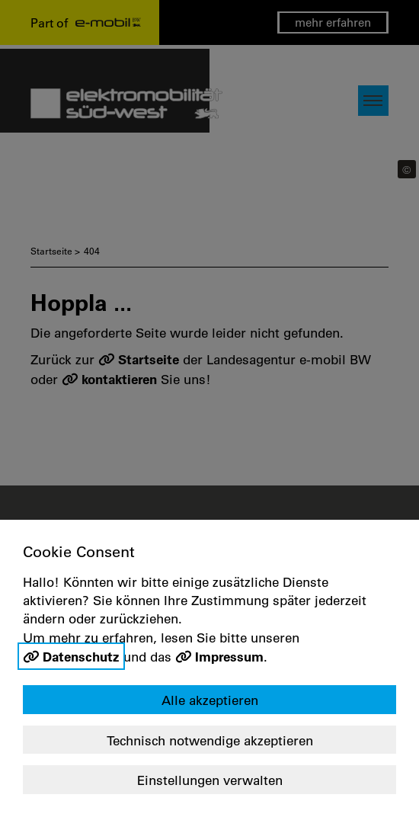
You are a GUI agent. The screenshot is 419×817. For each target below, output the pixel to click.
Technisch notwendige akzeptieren (210, 740)
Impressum (229, 656)
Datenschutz (81, 656)
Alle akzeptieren (210, 700)
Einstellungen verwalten (210, 780)
